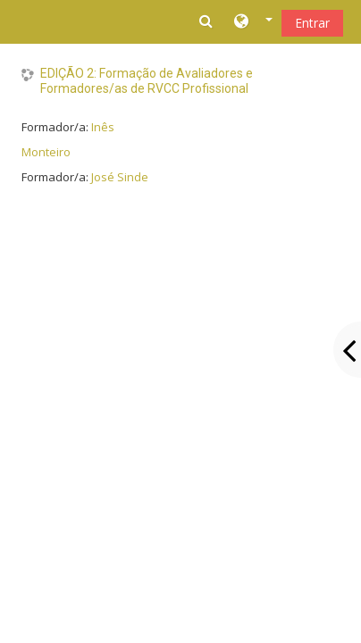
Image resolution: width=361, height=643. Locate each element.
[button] (253, 22)
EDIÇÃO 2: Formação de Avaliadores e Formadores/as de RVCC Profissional (146, 81)
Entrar (312, 22)
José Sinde (119, 177)
